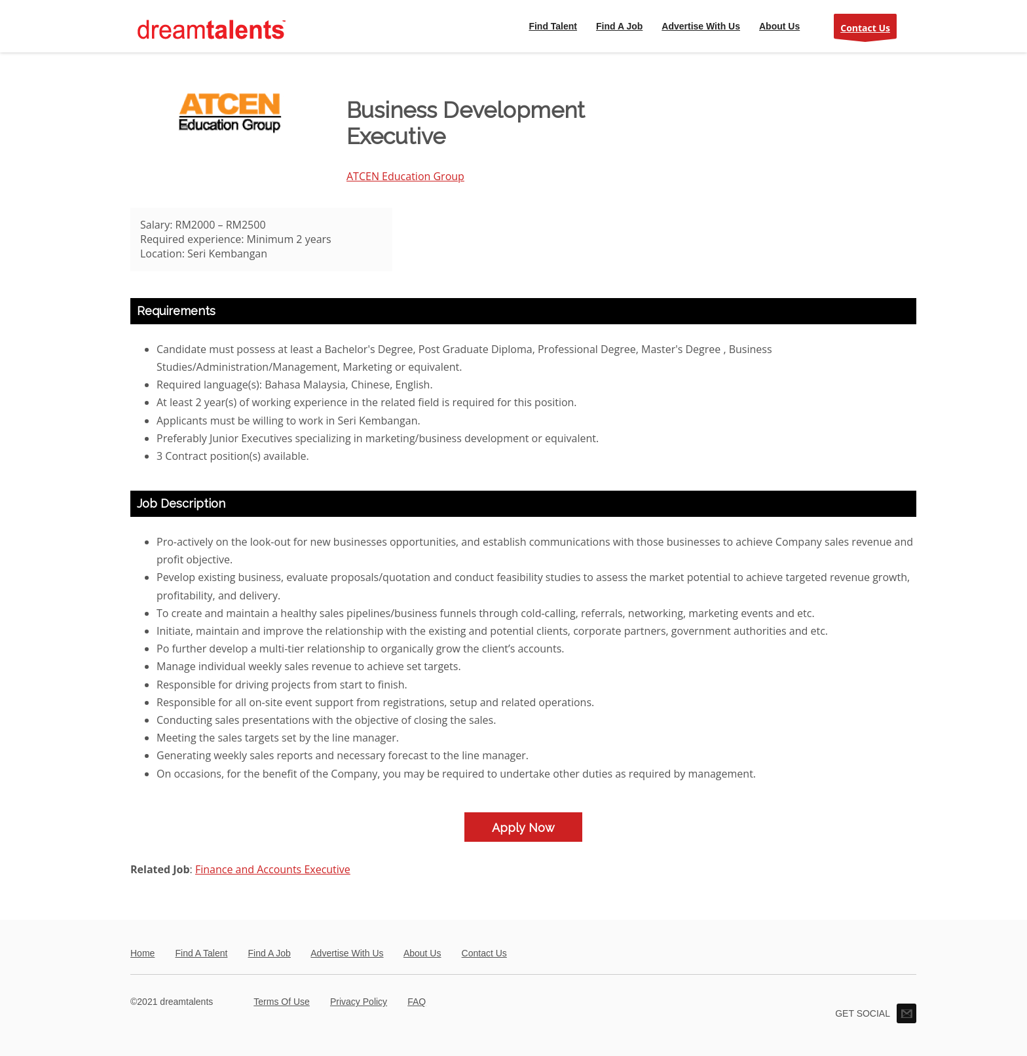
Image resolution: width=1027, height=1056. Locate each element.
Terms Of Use (281, 1001)
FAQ (416, 1001)
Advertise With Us (346, 953)
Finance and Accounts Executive (272, 869)
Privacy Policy (358, 1001)
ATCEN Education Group (405, 176)
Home (142, 953)
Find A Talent (201, 953)
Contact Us (865, 30)
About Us (422, 953)
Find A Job (269, 953)
